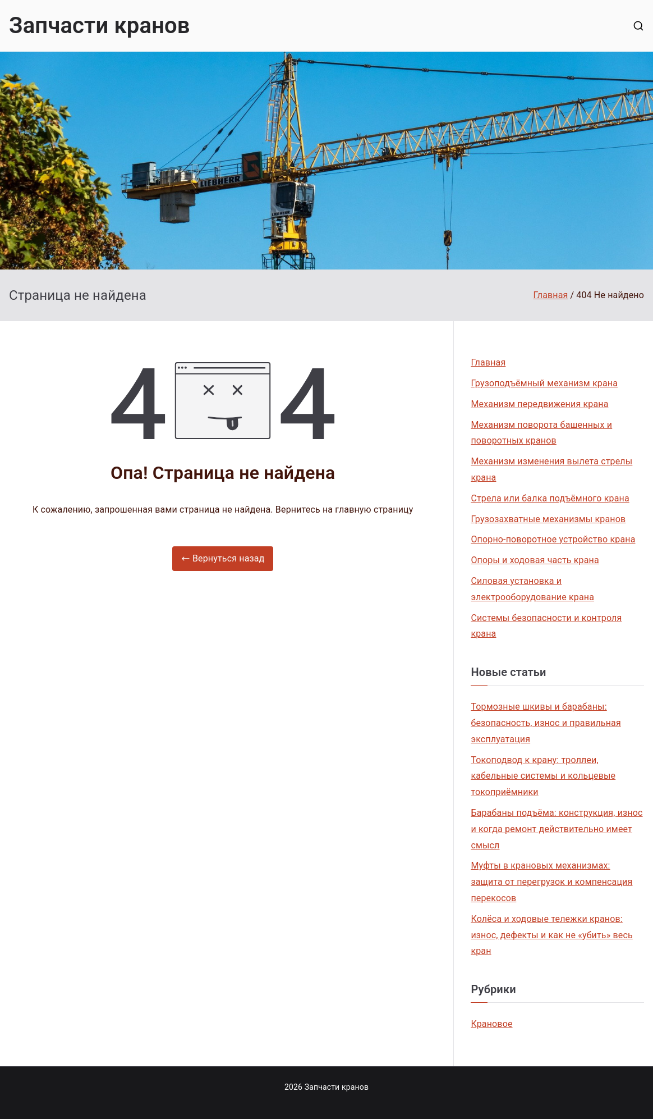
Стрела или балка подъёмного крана (550, 498)
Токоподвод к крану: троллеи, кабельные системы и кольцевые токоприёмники (543, 776)
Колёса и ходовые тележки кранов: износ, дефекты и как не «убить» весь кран (551, 935)
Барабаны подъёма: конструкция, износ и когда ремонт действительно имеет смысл (556, 829)
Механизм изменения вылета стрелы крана (551, 469)
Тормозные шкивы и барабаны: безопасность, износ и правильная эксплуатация (545, 723)
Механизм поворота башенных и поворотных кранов (541, 432)
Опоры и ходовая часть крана (535, 560)
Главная (488, 362)
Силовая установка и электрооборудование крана (532, 589)
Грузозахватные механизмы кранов (548, 519)
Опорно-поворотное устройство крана (553, 539)
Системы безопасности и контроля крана (546, 626)
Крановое (491, 1023)
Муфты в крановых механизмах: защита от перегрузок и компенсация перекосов (551, 881)
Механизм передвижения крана (539, 404)
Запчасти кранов (99, 25)
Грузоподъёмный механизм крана (544, 383)
